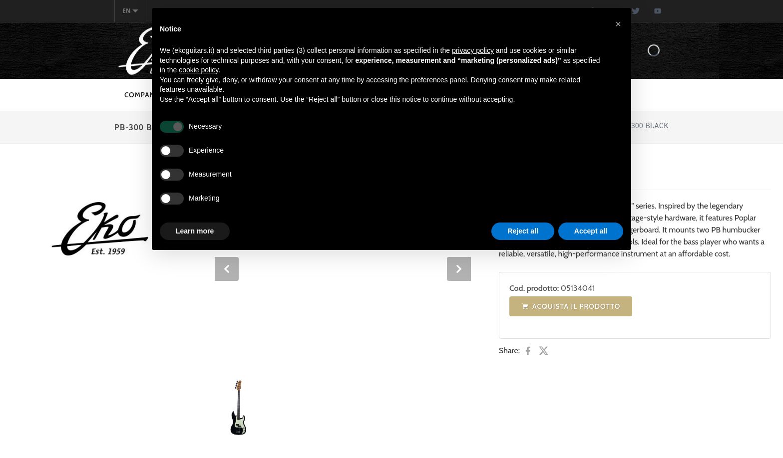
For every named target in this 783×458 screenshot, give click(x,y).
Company (141, 94)
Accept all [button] (590, 231)
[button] (618, 24)
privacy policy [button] (473, 50)
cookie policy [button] (198, 70)
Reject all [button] (522, 231)
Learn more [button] (195, 231)
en (130, 10)
